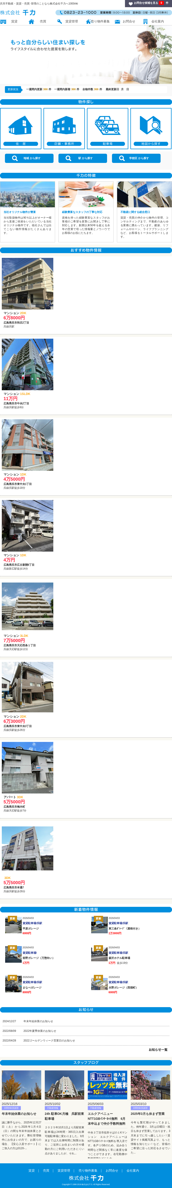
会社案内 (157, 21)
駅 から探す (79, 158)
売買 (43, 21)
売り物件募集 (100, 21)
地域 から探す (26, 158)
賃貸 (14, 21)
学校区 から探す (134, 158)
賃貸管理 (71, 21)
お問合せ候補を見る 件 (151, 3)
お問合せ (129, 21)
